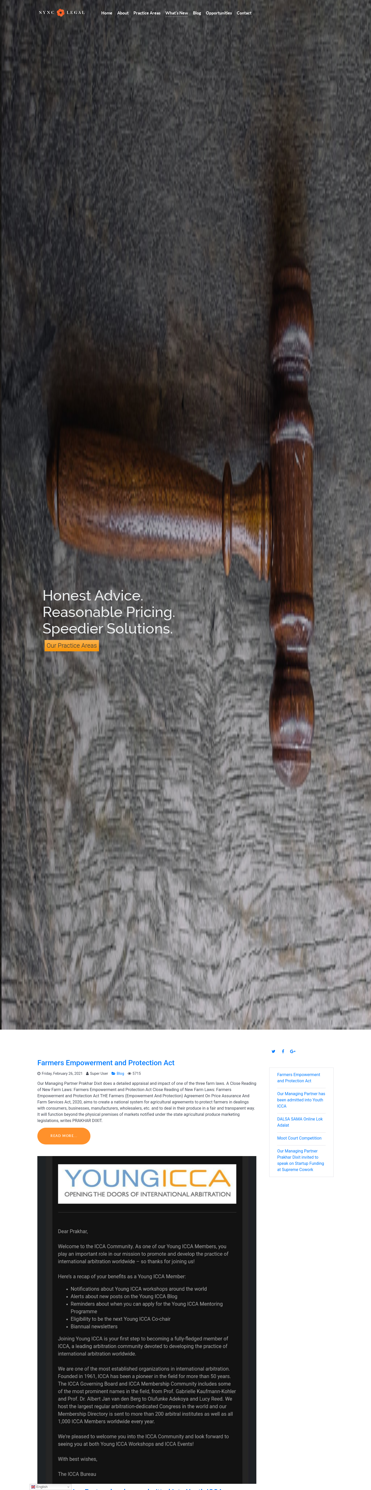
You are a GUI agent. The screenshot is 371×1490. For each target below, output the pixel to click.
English (39, 1487)
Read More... (63, 1136)
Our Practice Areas (72, 645)
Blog (118, 1073)
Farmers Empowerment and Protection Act (105, 1063)
